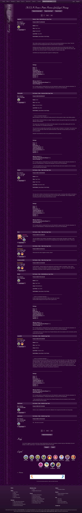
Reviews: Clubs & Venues (37, 500)
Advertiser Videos (61, 489)
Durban (14, 493)
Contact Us (57, 505)
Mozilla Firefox (51, 511)
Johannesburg (16, 494)
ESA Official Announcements (38, 501)
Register (78, 1)
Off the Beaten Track (36, 502)
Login (73, 1)
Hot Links (60, 498)
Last (51, 15)
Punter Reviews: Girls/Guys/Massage (54, 7)
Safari (48, 511)
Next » (47, 15)
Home (4, 1)
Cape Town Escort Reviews (18, 501)
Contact (39, 1)
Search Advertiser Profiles (63, 493)
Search (33, 1)
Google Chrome (43, 511)
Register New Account (36, 490)
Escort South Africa (21, 509)
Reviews (13, 1)
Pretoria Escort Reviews (18, 505)
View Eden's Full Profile (44, 36)
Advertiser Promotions (36, 497)
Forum (22, 1)
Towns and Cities (16, 497)
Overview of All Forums (37, 494)
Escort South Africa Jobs (63, 502)
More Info (28, 1)
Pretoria (14, 496)
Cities (7, 1)
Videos (18, 1)
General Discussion (36, 496)
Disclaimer (60, 500)
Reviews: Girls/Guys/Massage (38, 498)
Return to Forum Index (37, 11)
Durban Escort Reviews (18, 502)
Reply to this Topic (48, 11)
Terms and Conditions (62, 501)
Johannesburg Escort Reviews (19, 504)
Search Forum (58, 11)
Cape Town (15, 492)
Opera (56, 511)
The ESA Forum (32, 7)
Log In (53, 447)
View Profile (21, 102)
